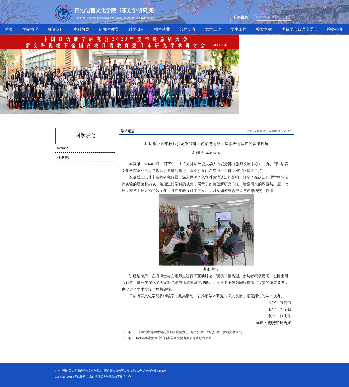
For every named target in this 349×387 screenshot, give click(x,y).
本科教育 (81, 29)
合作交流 (187, 29)
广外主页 (241, 17)
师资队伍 (56, 29)
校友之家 (264, 29)
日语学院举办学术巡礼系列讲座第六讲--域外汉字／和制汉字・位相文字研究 (188, 332)
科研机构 (63, 157)
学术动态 (63, 148)
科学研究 (136, 29)
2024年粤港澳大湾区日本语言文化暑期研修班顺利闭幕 (173, 338)
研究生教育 (109, 29)
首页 (9, 29)
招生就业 (162, 29)
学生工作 (238, 29)
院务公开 (335, 29)
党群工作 (213, 29)
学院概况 (30, 29)
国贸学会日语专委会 (299, 29)
